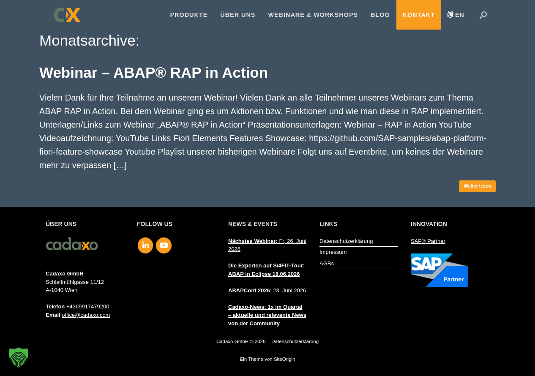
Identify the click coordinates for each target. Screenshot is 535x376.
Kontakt (419, 14)
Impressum (333, 252)
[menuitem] (456, 15)
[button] (483, 15)
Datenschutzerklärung (346, 241)
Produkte (189, 14)
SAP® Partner (428, 241)
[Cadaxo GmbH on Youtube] (164, 245)
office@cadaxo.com (86, 315)
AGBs (326, 263)
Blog (380, 14)
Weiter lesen (477, 185)
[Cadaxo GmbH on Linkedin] (145, 245)
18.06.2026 (286, 274)
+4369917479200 (87, 306)
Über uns (237, 14)
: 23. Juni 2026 (267, 290)
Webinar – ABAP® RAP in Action (153, 72)
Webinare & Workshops (313, 14)
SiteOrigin (284, 359)
